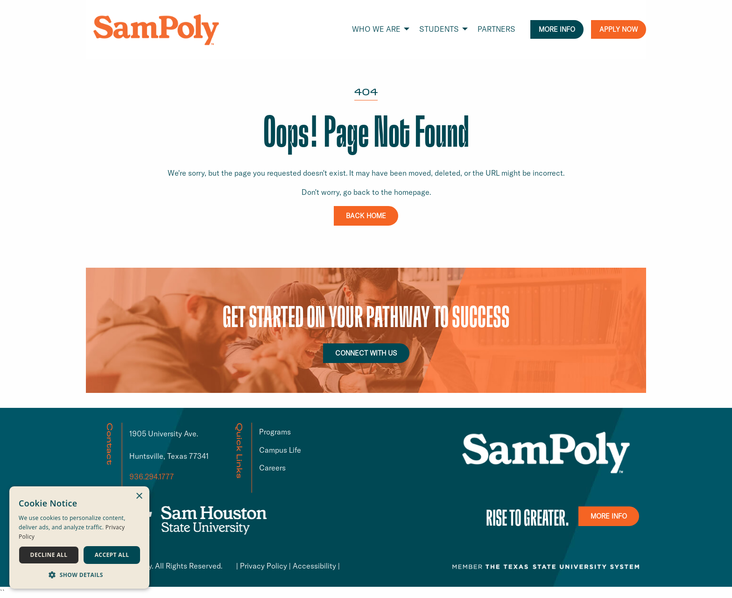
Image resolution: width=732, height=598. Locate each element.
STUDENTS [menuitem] (439, 29)
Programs (275, 431)
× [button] (138, 496)
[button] (79, 574)
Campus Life (280, 450)
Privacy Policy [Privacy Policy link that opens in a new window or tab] (263, 565)
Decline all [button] (49, 555)
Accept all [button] (112, 555)
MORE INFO (609, 516)
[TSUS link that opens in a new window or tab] (545, 565)
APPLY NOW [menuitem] (618, 29)
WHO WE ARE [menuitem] (376, 29)
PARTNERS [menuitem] (496, 29)
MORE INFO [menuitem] (557, 29)
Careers (272, 467)
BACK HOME (366, 216)
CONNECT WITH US (366, 353)
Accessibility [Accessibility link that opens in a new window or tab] (314, 565)
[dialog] (79, 537)
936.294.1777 (151, 476)
